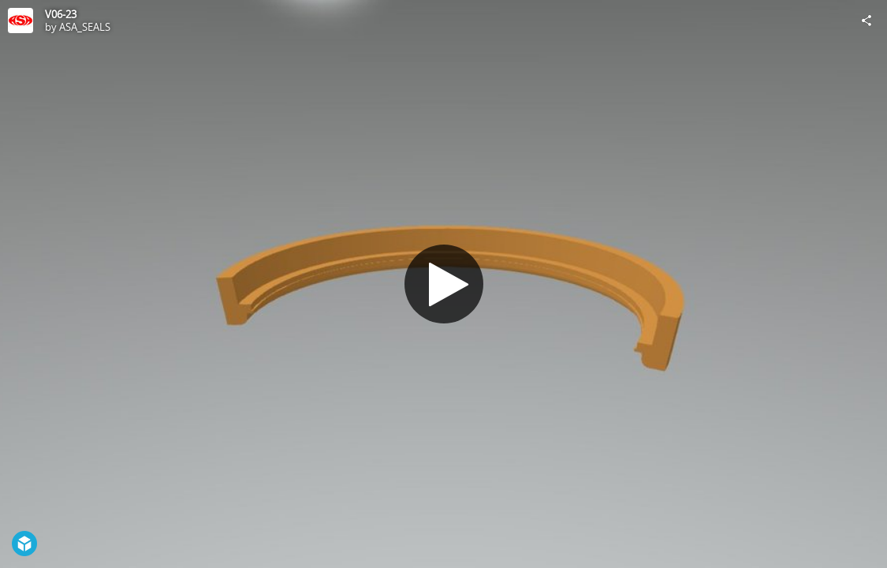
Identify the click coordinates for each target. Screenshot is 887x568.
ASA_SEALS (84, 27)
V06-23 (60, 14)
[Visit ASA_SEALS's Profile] (20, 20)
